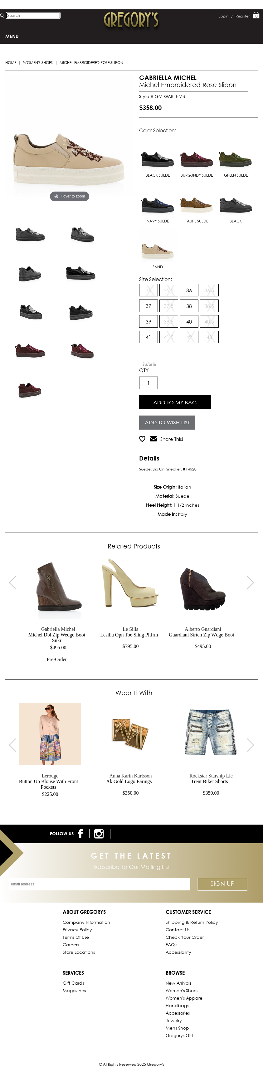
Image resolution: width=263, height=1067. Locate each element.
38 (189, 306)
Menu (12, 36)
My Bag (256, 15)
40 (189, 321)
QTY (144, 370)
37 (148, 306)
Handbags (177, 1005)
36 (189, 290)
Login (226, 16)
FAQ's (171, 945)
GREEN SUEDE (236, 156)
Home (10, 62)
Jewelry (174, 1020)
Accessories (178, 1013)
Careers (71, 945)
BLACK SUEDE (158, 156)
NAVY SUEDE (158, 202)
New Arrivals (178, 983)
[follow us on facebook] (82, 833)
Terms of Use (76, 937)
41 (148, 337)
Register (243, 16)
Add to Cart (175, 401)
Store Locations (79, 952)
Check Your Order (185, 937)
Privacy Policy (77, 930)
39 (148, 321)
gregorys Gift (179, 1035)
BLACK (236, 202)
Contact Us (177, 930)
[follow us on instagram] (100, 834)
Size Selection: (155, 279)
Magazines (74, 990)
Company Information (86, 922)
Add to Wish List (167, 421)
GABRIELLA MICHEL (168, 77)
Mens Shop (177, 1028)
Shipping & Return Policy (192, 922)
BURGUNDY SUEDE (197, 156)
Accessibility (178, 952)
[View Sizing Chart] (149, 364)
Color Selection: (157, 130)
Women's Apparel (184, 998)
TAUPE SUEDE (197, 202)
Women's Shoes (38, 62)
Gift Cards (73, 983)
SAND (158, 248)
